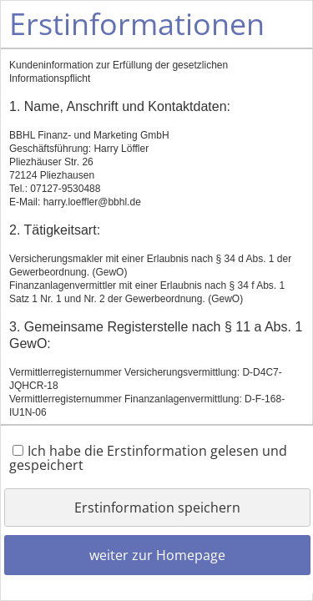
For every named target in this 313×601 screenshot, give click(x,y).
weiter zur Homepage (157, 555)
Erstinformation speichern (157, 507)
